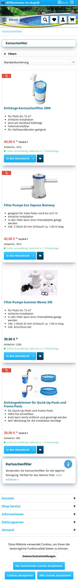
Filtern (10, 54)
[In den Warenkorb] (20, 158)
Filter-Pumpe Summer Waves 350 (28, 302)
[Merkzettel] (54, 19)
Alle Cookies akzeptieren (55, 575)
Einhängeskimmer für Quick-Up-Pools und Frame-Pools (35, 404)
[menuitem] (64, 2)
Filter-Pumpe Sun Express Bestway (29, 205)
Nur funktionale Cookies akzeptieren (39, 566)
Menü (10, 19)
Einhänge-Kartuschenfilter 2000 (27, 108)
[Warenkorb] (72, 19)
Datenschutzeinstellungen (39, 556)
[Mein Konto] (63, 19)
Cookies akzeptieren (20, 575)
